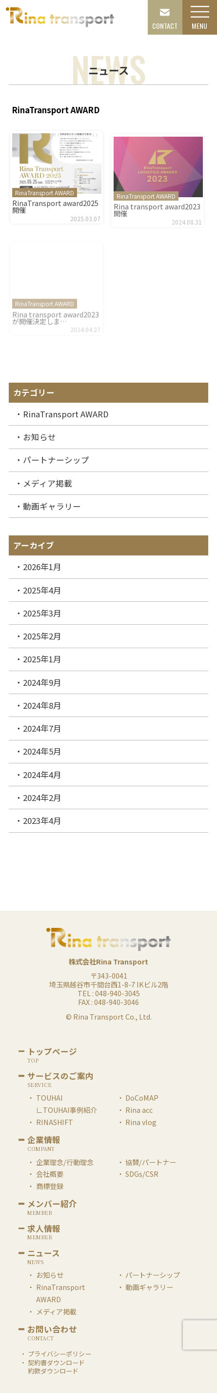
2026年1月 (42, 567)
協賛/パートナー (150, 1162)
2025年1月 (42, 659)
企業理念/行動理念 (65, 1162)
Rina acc (139, 1110)
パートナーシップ (56, 460)
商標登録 (49, 1186)
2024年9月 (42, 682)
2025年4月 (42, 590)
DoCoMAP (141, 1097)
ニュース (43, 1254)
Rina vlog (141, 1122)
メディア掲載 (47, 483)
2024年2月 (42, 797)
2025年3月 (42, 613)
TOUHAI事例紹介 (70, 1110)
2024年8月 (42, 705)
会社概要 (49, 1173)
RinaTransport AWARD (66, 414)
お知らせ (39, 437)
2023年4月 (42, 820)
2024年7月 (42, 728)
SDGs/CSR (141, 1173)
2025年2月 (42, 636)
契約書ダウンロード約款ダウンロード (56, 1367)
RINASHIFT (54, 1122)
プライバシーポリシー (59, 1353)
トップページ (52, 1052)
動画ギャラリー (52, 506)
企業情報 (43, 1141)
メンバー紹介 (52, 1204)
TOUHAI (49, 1097)
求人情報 (43, 1229)
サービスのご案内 (60, 1077)
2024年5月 (42, 751)
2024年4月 (42, 774)
